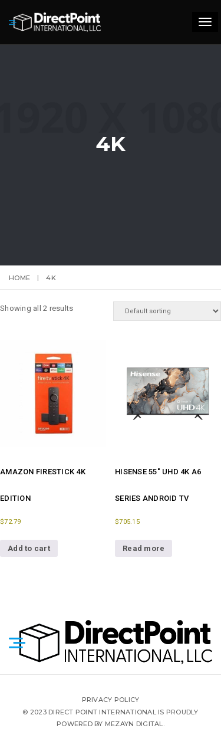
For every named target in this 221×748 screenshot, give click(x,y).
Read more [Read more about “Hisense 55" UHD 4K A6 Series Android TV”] (143, 548)
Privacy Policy (111, 699)
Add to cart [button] (29, 548)
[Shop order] (167, 311)
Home (19, 278)
